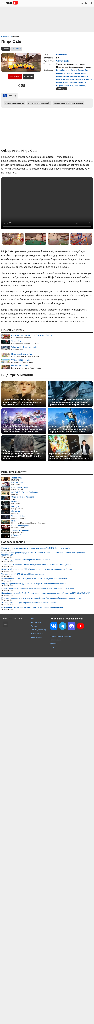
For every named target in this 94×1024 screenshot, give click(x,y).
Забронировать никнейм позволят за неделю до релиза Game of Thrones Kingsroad (35, 564)
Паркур (81, 70)
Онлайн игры (36, 622)
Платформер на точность (74, 82)
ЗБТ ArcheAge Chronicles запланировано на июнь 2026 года (26, 560)
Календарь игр (36, 633)
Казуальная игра (63, 85)
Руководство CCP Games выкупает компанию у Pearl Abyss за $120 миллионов (34, 579)
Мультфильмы (78, 85)
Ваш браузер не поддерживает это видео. (47, 203)
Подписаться (15, 76)
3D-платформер (70, 76)
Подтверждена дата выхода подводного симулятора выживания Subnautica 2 (33, 583)
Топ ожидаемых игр (38, 630)
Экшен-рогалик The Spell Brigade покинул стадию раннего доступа (29, 603)
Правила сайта (55, 640)
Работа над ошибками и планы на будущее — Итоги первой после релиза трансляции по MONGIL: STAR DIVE (22, 429)
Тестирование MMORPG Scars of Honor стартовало (22, 574)
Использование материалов (60, 636)
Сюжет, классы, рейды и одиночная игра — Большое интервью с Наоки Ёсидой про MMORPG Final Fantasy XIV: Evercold (69, 402)
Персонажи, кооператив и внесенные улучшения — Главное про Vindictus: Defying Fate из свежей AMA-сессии (68, 429)
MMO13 (34, 619)
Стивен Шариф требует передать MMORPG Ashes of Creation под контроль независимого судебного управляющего (43, 554)
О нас (52, 647)
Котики (73, 70)
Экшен (78, 79)
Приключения (62, 55)
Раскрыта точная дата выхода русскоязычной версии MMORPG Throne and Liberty (35, 548)
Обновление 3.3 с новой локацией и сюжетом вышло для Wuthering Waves (32, 607)
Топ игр (34, 626)
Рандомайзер (36, 637)
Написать (28, 76)
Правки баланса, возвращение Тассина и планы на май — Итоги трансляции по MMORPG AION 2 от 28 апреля (23, 402)
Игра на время (67, 79)
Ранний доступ (62, 70)
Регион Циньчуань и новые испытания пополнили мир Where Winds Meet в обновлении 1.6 (39, 588)
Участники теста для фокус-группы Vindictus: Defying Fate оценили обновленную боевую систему (41, 598)
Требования (16, 49)
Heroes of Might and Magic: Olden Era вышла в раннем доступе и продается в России (36, 569)
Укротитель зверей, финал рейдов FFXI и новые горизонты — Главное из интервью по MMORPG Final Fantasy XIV (70, 456)
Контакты (53, 644)
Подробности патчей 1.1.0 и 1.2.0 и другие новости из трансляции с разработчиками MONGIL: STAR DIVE (45, 593)
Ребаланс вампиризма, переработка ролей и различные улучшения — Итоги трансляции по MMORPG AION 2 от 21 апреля (23, 455)
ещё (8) (61, 89)
